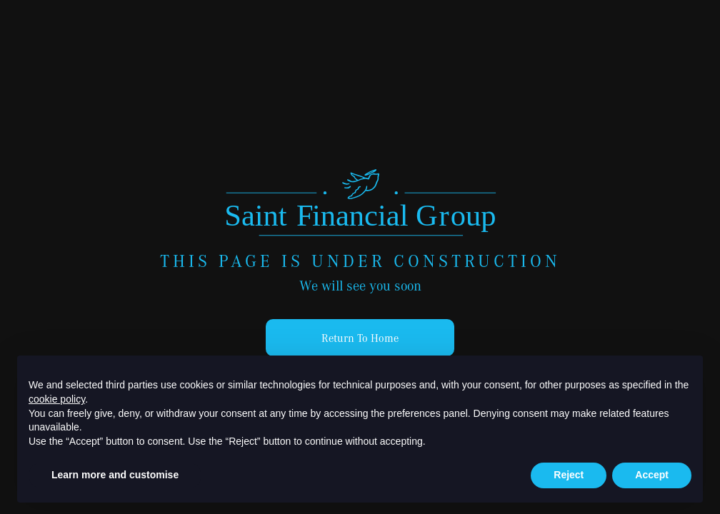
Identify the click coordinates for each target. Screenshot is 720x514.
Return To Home (360, 338)
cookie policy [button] (57, 399)
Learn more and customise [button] (115, 474)
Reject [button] (569, 474)
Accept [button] (652, 474)
